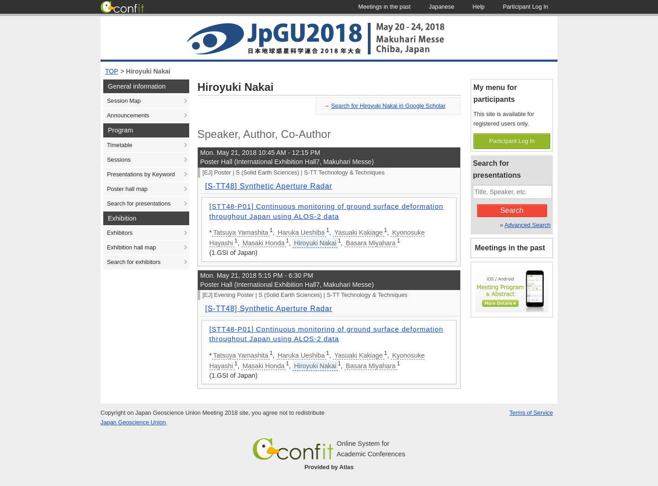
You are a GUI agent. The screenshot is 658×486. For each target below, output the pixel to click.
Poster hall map (127, 188)
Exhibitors (120, 232)
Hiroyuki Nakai (148, 71)
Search (512, 210)
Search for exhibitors (133, 262)
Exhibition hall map (131, 247)
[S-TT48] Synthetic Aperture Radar (268, 186)
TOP (111, 71)
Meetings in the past (510, 248)
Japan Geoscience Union (133, 422)
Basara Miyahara (371, 243)
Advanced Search (527, 225)
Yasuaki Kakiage (358, 232)
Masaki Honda (264, 243)
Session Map (124, 100)
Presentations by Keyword (141, 174)
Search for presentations (138, 203)
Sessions (119, 159)
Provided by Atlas (329, 467)
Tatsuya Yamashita (240, 232)
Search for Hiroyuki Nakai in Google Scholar (388, 105)
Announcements (128, 115)
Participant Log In (512, 140)
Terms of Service (531, 412)
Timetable (120, 145)
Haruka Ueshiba (301, 232)
